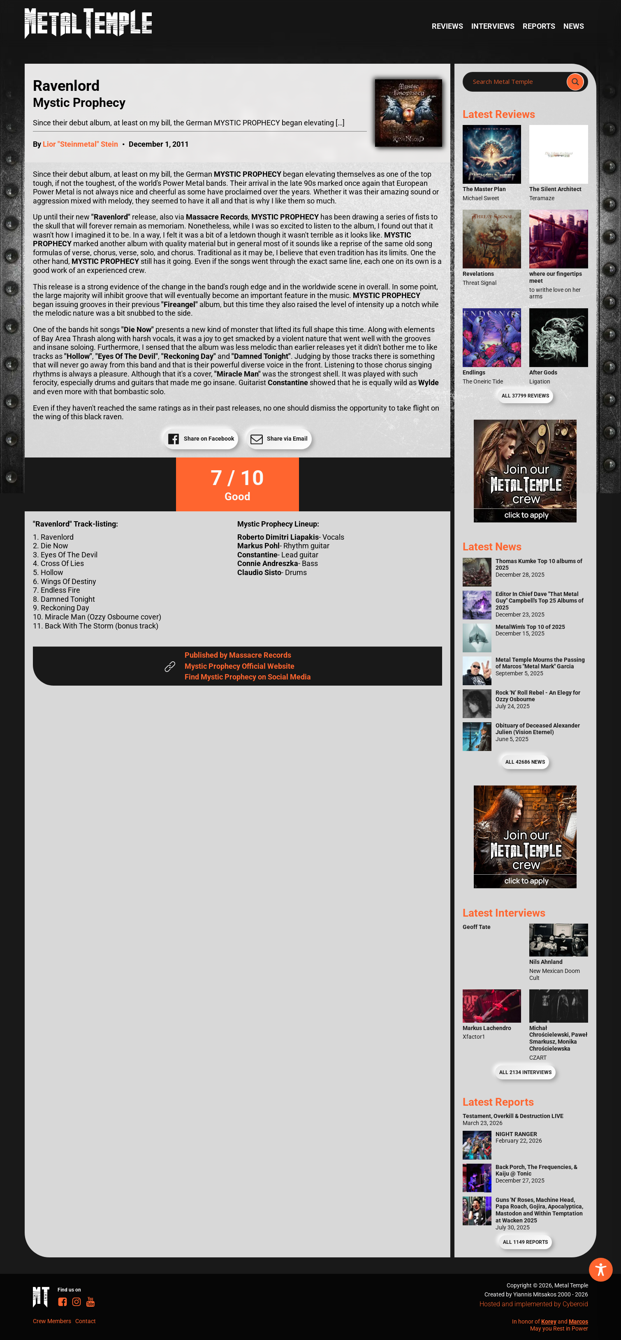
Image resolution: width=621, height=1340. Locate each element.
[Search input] (517, 82)
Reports (539, 26)
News (573, 26)
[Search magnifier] (575, 81)
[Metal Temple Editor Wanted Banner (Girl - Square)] (525, 519)
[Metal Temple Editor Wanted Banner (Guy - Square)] (525, 885)
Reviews (447, 26)
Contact (85, 1321)
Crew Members (52, 1321)
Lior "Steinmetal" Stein (80, 144)
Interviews (492, 26)
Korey (548, 1321)
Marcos (578, 1321)
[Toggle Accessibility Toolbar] (601, 1269)
